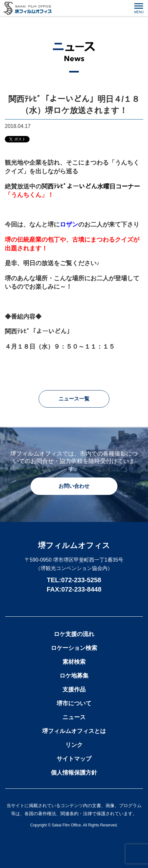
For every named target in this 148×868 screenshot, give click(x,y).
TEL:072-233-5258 (74, 579)
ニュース (74, 717)
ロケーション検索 (74, 648)
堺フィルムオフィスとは (74, 731)
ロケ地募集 (74, 675)
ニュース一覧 (74, 398)
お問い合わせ (74, 486)
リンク (74, 745)
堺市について (74, 703)
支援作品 (74, 689)
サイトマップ (74, 759)
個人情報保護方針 (74, 772)
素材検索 (74, 662)
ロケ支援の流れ (74, 634)
